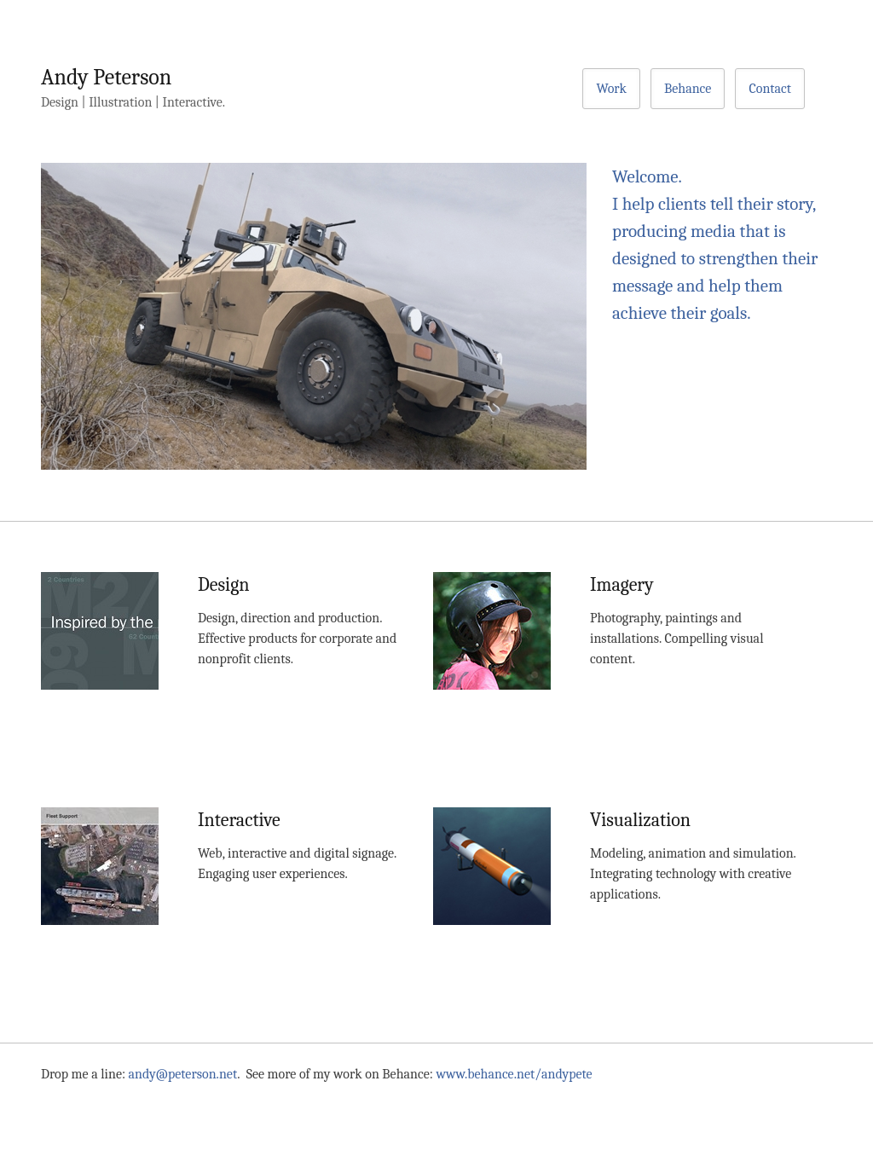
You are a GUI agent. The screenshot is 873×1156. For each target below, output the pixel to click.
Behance (687, 88)
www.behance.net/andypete (514, 1074)
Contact (770, 88)
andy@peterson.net (183, 1074)
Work (611, 88)
